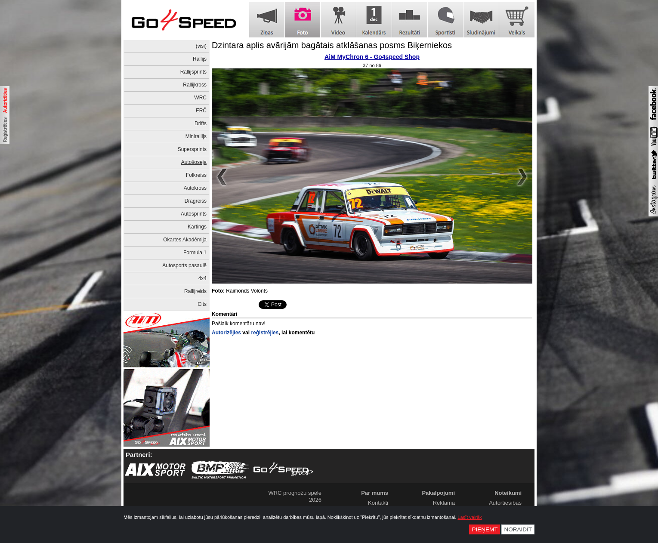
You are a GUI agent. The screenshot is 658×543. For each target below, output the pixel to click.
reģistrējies (264, 333)
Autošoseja (194, 162)
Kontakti (378, 503)
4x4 (202, 278)
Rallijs (200, 59)
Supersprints (192, 149)
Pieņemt (484, 529)
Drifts (201, 123)
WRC (200, 98)
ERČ (201, 111)
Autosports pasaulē (184, 265)
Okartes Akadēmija (185, 240)
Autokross (195, 188)
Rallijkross (195, 85)
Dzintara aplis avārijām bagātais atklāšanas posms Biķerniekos (332, 45)
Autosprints (194, 214)
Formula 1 (195, 253)
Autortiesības (505, 503)
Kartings (197, 227)
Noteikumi (508, 493)
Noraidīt (518, 529)
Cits (202, 304)
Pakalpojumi (438, 493)
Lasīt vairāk (469, 517)
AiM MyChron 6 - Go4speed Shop (372, 56)
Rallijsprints (193, 72)
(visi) (201, 46)
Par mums (374, 493)
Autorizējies (226, 333)
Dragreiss (196, 201)
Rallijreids (195, 291)
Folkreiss (196, 175)
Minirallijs (196, 136)
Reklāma (444, 503)
